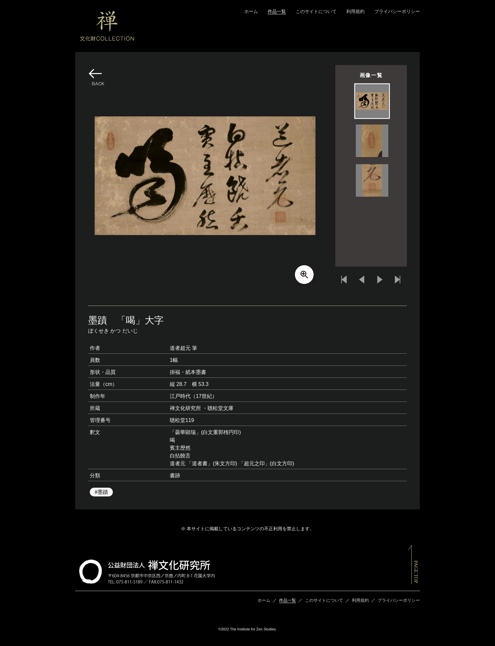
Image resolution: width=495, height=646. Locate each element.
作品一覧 (277, 11)
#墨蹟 (101, 492)
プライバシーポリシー (397, 11)
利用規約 (355, 11)
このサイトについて (316, 11)
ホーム (251, 11)
